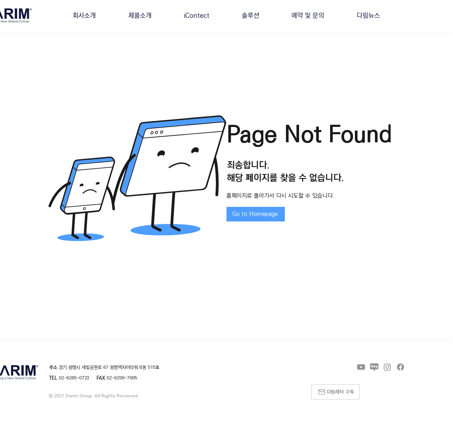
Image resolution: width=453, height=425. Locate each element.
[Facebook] (400, 367)
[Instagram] (387, 367)
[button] (84, 15)
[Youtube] (361, 367)
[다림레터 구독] (335, 391)
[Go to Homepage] (255, 214)
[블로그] (374, 367)
